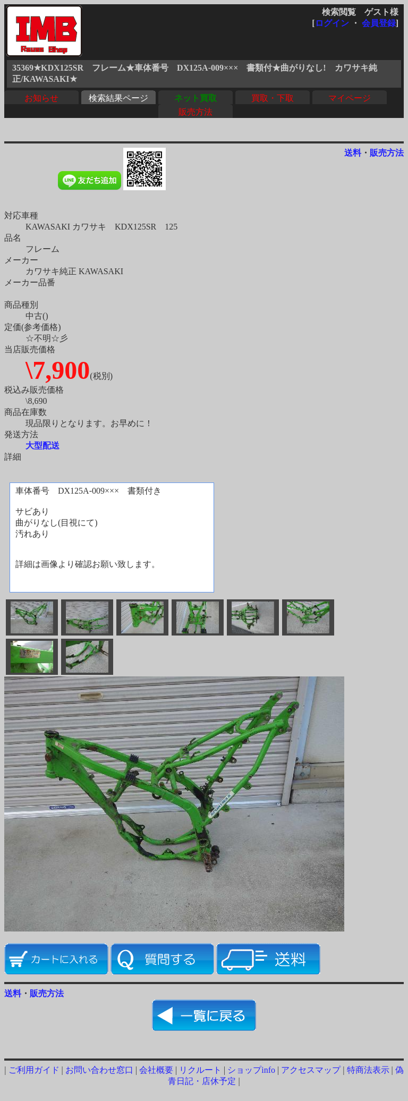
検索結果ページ (118, 98)
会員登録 (379, 23)
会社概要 (156, 1069)
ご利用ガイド (34, 1069)
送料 (352, 152)
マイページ (349, 98)
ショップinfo (251, 1069)
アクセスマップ (311, 1069)
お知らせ (41, 98)
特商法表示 (368, 1069)
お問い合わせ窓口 (99, 1069)
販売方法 (195, 111)
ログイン (332, 23)
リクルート (200, 1069)
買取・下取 (272, 98)
